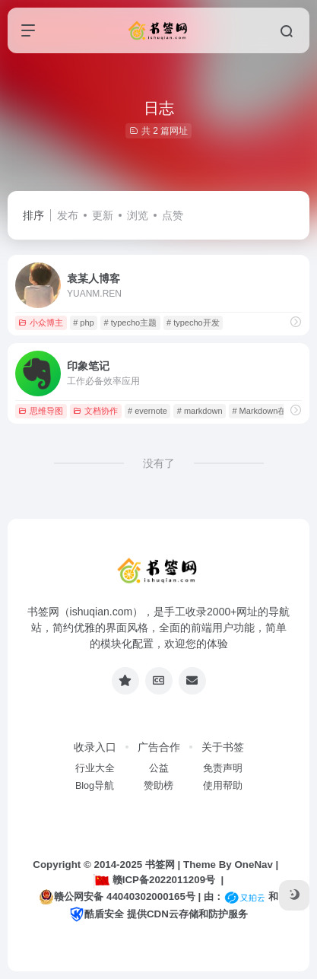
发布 (67, 215)
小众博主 (40, 322)
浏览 (137, 215)
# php (83, 322)
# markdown (200, 410)
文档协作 (95, 410)
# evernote (147, 410)
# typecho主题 (130, 322)
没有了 (159, 463)
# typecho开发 (193, 322)
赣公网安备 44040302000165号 (117, 896)
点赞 (172, 215)
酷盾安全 (96, 914)
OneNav (253, 864)
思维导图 (40, 410)
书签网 (160, 864)
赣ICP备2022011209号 (154, 879)
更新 (102, 215)
